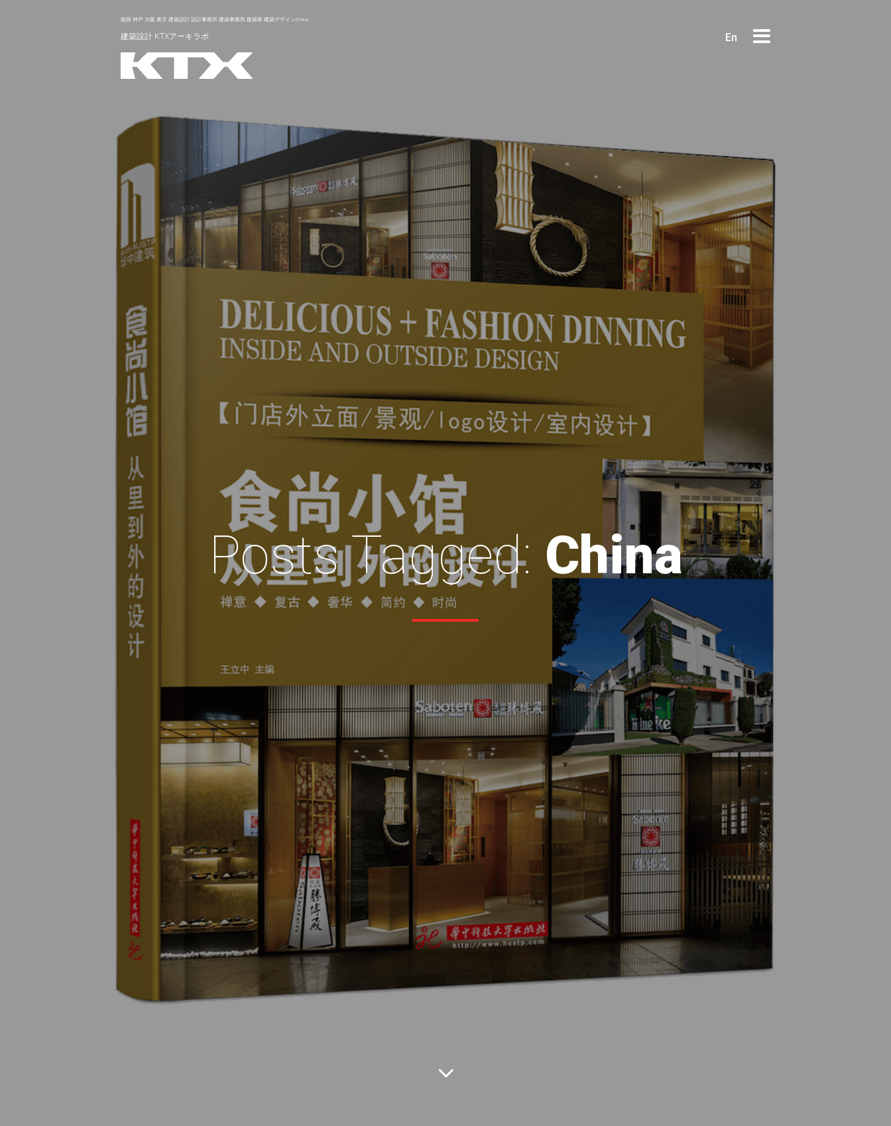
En (731, 37)
